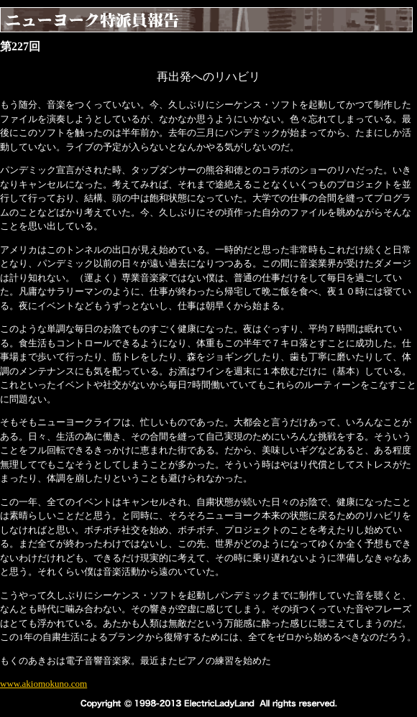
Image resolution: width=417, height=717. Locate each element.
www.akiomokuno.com (43, 683)
